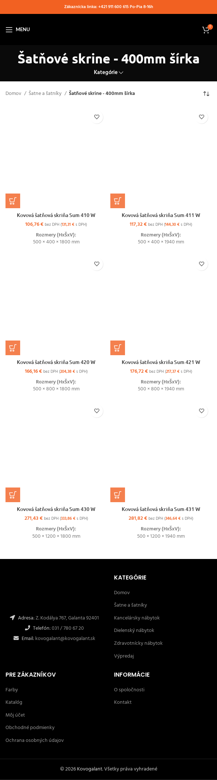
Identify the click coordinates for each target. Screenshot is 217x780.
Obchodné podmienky (30, 728)
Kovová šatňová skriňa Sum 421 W (161, 361)
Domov (13, 94)
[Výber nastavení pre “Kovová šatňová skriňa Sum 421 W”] (117, 348)
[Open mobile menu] (17, 29)
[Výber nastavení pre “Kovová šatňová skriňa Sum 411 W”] (117, 201)
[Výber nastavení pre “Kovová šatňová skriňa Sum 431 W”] (117, 495)
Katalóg (13, 702)
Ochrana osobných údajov (34, 740)
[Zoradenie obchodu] (206, 94)
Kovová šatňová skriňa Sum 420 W (56, 361)
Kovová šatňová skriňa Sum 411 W (161, 214)
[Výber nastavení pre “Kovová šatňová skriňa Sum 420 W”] (12, 348)
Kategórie (106, 73)
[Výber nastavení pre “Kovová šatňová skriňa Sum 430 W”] (12, 495)
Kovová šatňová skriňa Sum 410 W (56, 214)
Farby (11, 690)
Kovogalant (89, 769)
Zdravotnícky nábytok (138, 643)
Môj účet (15, 715)
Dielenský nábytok (134, 630)
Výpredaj (124, 656)
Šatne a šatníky (46, 94)
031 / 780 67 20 (68, 628)
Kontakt (123, 702)
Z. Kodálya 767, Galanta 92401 (67, 618)
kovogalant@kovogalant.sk (64, 638)
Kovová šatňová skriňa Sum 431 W (161, 508)
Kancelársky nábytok (137, 618)
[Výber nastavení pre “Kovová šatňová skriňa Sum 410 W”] (12, 201)
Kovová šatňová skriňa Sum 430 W (56, 508)
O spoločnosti (129, 690)
